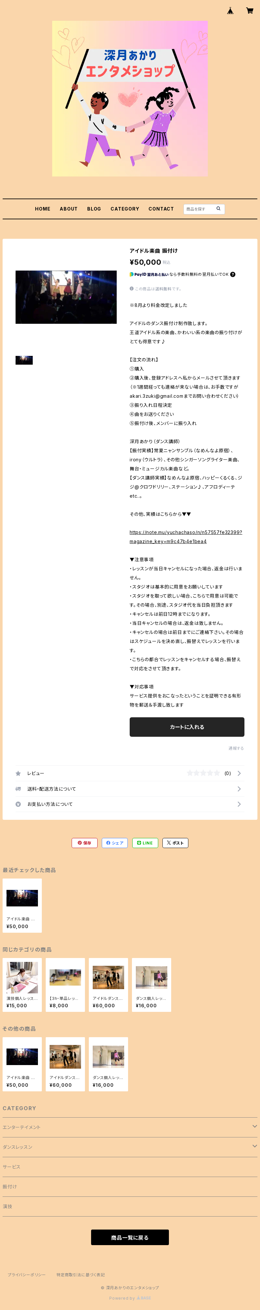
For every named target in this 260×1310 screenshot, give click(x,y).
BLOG (94, 209)
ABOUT (69, 209)
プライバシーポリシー (27, 1274)
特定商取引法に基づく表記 (80, 1274)
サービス (12, 1167)
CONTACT (161, 209)
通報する (236, 748)
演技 (7, 1206)
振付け (10, 1186)
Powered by (130, 1298)
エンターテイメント (22, 1127)
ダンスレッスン (17, 1147)
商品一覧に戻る (130, 1237)
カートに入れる (187, 727)
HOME (42, 209)
